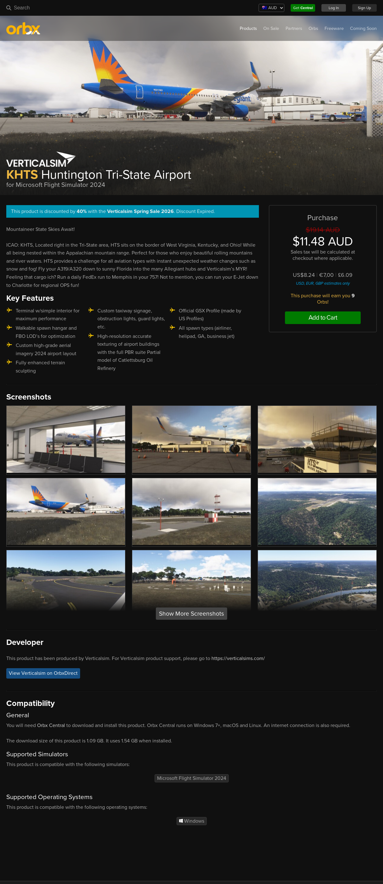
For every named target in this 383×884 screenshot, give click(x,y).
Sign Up (364, 8)
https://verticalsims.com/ (238, 658)
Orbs (313, 28)
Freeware (334, 28)
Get (303, 8)
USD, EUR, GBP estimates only (323, 283)
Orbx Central (51, 725)
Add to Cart (323, 318)
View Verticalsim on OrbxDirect (43, 673)
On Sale (271, 28)
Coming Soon (363, 28)
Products (248, 28)
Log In (334, 8)
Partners (294, 28)
